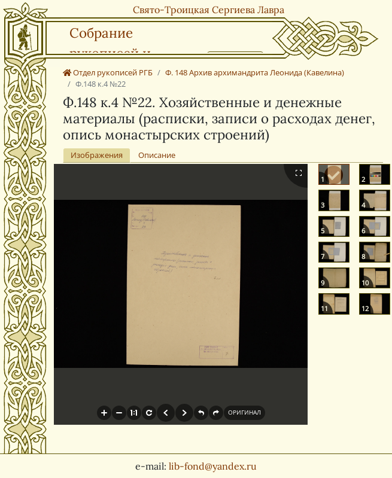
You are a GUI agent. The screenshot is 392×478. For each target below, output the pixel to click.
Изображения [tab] (97, 155)
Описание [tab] (156, 155)
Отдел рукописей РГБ (108, 72)
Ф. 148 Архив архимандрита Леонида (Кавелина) (254, 72)
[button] (104, 413)
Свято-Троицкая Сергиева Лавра (208, 10)
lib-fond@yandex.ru (213, 466)
